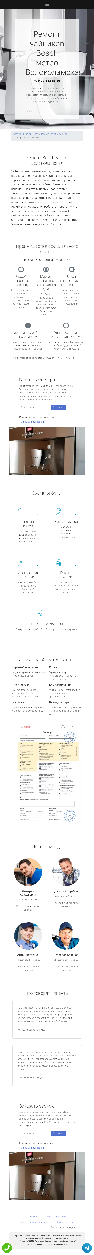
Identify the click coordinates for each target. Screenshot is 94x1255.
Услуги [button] (33, 1216)
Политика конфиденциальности (33, 1222)
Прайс (48, 1216)
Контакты (61, 1216)
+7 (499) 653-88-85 (47, 80)
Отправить (58, 407)
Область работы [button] (64, 1222)
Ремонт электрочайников (54, 134)
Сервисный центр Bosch (25, 134)
